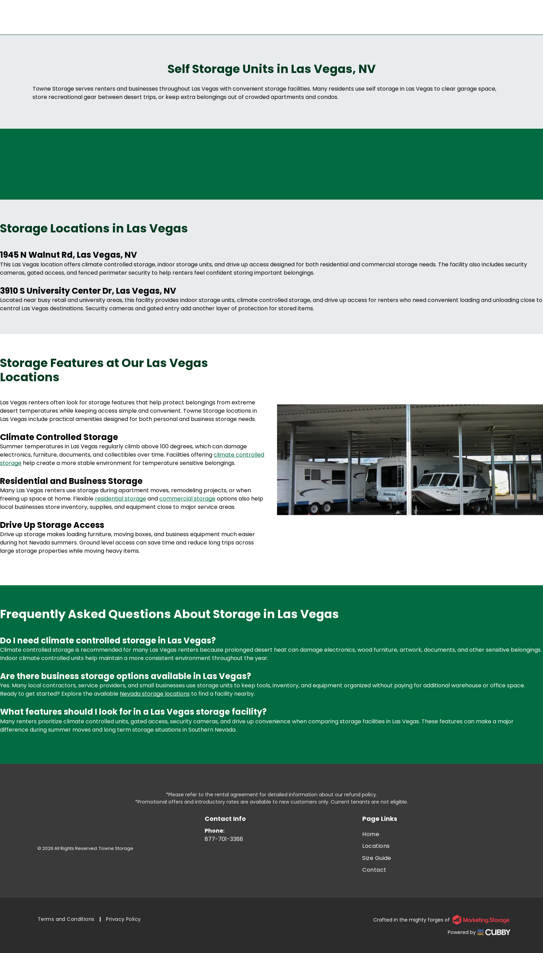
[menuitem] (436, 834)
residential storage (120, 499)
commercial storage (187, 499)
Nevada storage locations (155, 694)
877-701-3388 (224, 839)
